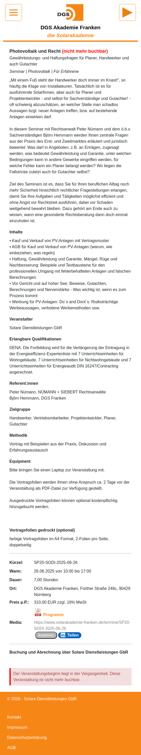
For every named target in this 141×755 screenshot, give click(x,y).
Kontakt (14, 717)
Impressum (17, 727)
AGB (11, 748)
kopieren (46, 635)
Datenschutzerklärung (27, 737)
